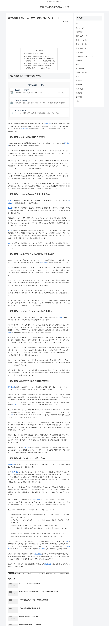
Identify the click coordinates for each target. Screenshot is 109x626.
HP (28, 574)
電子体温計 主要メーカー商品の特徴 (33, 54)
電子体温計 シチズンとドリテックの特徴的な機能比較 (39, 64)
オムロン (32, 574)
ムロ (43, 574)
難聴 (9, 333)
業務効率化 (62, 574)
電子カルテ (15, 406)
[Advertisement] (39, 34)
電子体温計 (47, 125)
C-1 (16, 574)
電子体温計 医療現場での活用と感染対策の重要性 (38, 66)
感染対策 (54, 574)
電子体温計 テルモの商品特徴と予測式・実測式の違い (39, 59)
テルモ (10, 201)
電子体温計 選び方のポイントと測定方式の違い (37, 69)
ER (24, 574)
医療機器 (48, 574)
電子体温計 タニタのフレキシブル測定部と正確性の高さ (40, 61)
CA (20, 574)
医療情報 (10, 574)
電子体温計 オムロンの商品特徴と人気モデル (37, 56)
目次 (36, 50)
